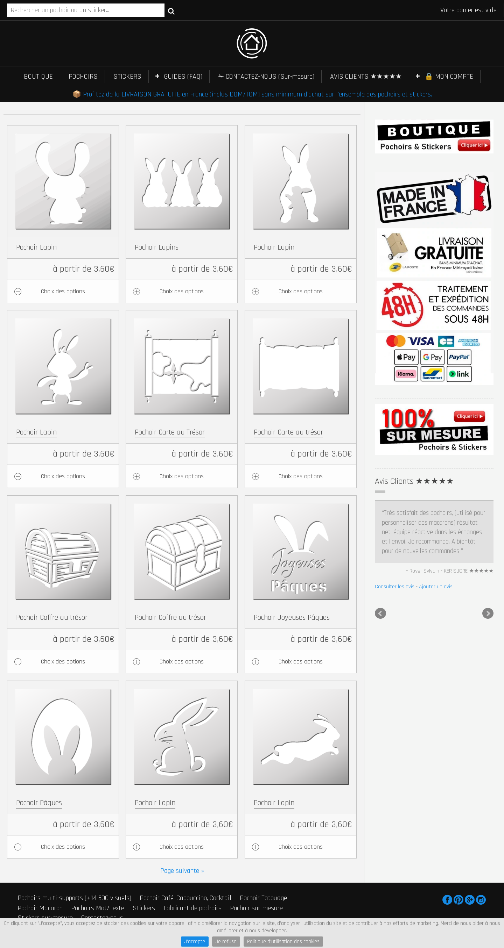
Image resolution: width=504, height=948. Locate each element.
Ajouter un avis (436, 586)
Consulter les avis (394, 586)
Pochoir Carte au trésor (288, 432)
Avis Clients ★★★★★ (414, 481)
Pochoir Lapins (156, 247)
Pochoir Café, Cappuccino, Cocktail (185, 898)
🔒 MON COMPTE (449, 76)
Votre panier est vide (468, 10)
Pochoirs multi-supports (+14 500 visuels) (74, 898)
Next (487, 613)
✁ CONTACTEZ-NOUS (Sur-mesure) (266, 76)
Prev (380, 613)
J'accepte (194, 941)
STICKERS (127, 76)
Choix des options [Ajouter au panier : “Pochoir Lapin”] (63, 291)
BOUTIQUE (38, 76)
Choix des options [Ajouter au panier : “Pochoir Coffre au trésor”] (63, 662)
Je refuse (226, 941)
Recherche (171, 11)
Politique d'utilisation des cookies (283, 941)
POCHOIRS (83, 76)
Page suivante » (182, 870)
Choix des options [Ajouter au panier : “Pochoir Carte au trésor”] (301, 476)
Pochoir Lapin (36, 247)
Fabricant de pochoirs (192, 908)
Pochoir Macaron (40, 908)
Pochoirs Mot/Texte (97, 908)
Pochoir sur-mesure (256, 908)
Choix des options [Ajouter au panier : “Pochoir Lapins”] (182, 291)
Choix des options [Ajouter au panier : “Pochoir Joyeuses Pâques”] (301, 662)
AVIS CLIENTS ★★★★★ (366, 76)
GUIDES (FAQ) (183, 76)
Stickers (144, 908)
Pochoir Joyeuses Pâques (292, 617)
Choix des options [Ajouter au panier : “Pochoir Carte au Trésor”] (182, 476)
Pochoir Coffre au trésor (52, 617)
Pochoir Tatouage (263, 898)
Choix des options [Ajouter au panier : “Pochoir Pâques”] (63, 847)
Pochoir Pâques (39, 802)
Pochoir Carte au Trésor (170, 432)
